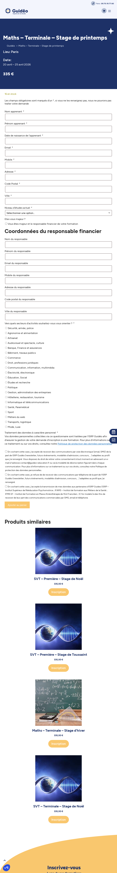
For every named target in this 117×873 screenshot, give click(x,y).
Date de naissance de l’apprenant (24, 135)
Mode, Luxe (14, 426)
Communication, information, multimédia (31, 367)
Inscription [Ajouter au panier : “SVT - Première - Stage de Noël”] (58, 592)
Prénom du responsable (17, 251)
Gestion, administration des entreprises (29, 392)
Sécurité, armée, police (21, 328)
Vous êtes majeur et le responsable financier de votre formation (43, 223)
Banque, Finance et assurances (25, 347)
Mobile (9, 159)
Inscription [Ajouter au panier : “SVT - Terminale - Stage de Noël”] (58, 819)
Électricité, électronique (21, 372)
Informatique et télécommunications (28, 402)
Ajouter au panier (17, 504)
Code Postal (12, 183)
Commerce (14, 357)
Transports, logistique (19, 421)
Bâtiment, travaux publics (22, 352)
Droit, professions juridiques (23, 362)
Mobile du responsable (17, 275)
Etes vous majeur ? (15, 218)
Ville (8, 195)
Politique (12, 387)
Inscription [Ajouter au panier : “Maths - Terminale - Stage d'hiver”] (58, 743)
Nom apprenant (14, 111)
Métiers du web (16, 416)
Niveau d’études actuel (18, 207)
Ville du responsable (16, 311)
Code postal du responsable (20, 299)
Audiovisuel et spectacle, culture (26, 342)
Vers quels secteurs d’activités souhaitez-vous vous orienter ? (39, 323)
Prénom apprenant (16, 123)
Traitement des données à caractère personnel (31, 432)
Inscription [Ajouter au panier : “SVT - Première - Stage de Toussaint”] (58, 668)
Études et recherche (19, 382)
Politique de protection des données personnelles (85, 443)
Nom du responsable (16, 239)
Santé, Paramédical (18, 407)
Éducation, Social (17, 377)
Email (9, 147)
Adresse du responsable (18, 287)
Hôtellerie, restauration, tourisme (26, 397)
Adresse (10, 171)
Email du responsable (16, 263)
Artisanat (13, 337)
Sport (11, 411)
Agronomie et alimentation (23, 332)
